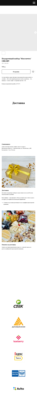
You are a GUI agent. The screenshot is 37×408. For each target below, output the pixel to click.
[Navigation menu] (34, 3)
